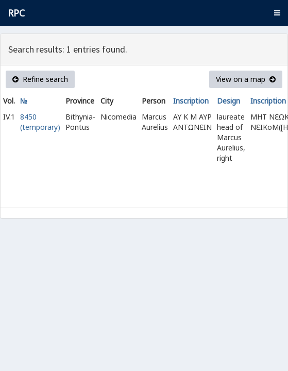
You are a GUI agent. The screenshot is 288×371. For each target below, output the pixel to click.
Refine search (40, 79)
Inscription (191, 101)
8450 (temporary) (40, 122)
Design (228, 101)
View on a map (246, 79)
